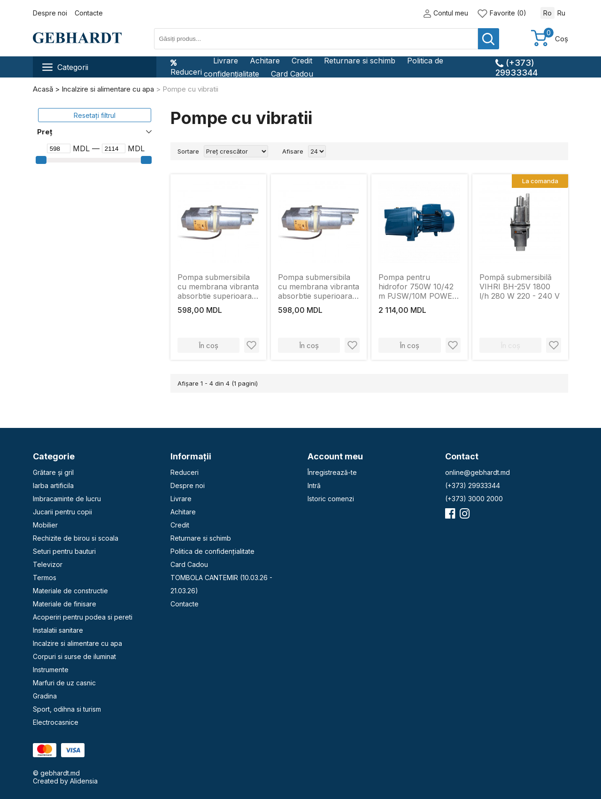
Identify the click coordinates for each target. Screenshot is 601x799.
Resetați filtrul (95, 115)
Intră (314, 485)
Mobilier (45, 525)
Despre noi (50, 13)
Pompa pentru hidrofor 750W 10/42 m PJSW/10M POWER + (417, 286)
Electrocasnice (55, 722)
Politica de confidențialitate (212, 551)
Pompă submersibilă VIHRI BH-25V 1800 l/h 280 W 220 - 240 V (519, 286)
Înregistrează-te (332, 472)
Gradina (45, 696)
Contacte (89, 13)
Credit (302, 60)
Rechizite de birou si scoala (75, 538)
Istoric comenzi (331, 499)
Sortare (188, 151)
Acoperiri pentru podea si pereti (82, 617)
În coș (208, 345)
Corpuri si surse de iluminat (74, 656)
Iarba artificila (53, 485)
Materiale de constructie (70, 591)
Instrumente (51, 670)
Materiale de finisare (64, 604)
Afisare (292, 151)
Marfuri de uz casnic (64, 683)
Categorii (65, 67)
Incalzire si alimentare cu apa (77, 643)
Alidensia (84, 781)
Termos (44, 578)
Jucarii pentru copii (62, 512)
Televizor (47, 564)
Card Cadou (292, 73)
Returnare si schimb (359, 60)
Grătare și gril (53, 472)
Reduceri (186, 67)
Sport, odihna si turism (67, 709)
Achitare (265, 60)
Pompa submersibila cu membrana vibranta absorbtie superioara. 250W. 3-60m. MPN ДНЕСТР (318, 286)
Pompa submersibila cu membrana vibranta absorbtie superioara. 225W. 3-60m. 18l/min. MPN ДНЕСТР (218, 286)
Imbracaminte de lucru (67, 499)
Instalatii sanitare (58, 630)
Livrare (225, 60)
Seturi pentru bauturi (64, 551)
